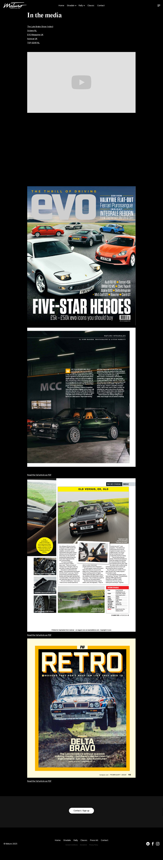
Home (61, 5)
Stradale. (67, 849)
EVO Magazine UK (35, 35)
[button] (71, 5)
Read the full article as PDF (39, 475)
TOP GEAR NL (33, 43)
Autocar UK (32, 39)
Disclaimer (83, 854)
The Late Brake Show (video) (40, 26)
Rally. (76, 849)
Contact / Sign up (81, 820)
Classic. (84, 849)
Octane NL (32, 31)
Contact (101, 5)
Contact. (105, 849)
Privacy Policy (93, 854)
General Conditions (71, 854)
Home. (58, 849)
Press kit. (94, 849)
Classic (90, 5)
